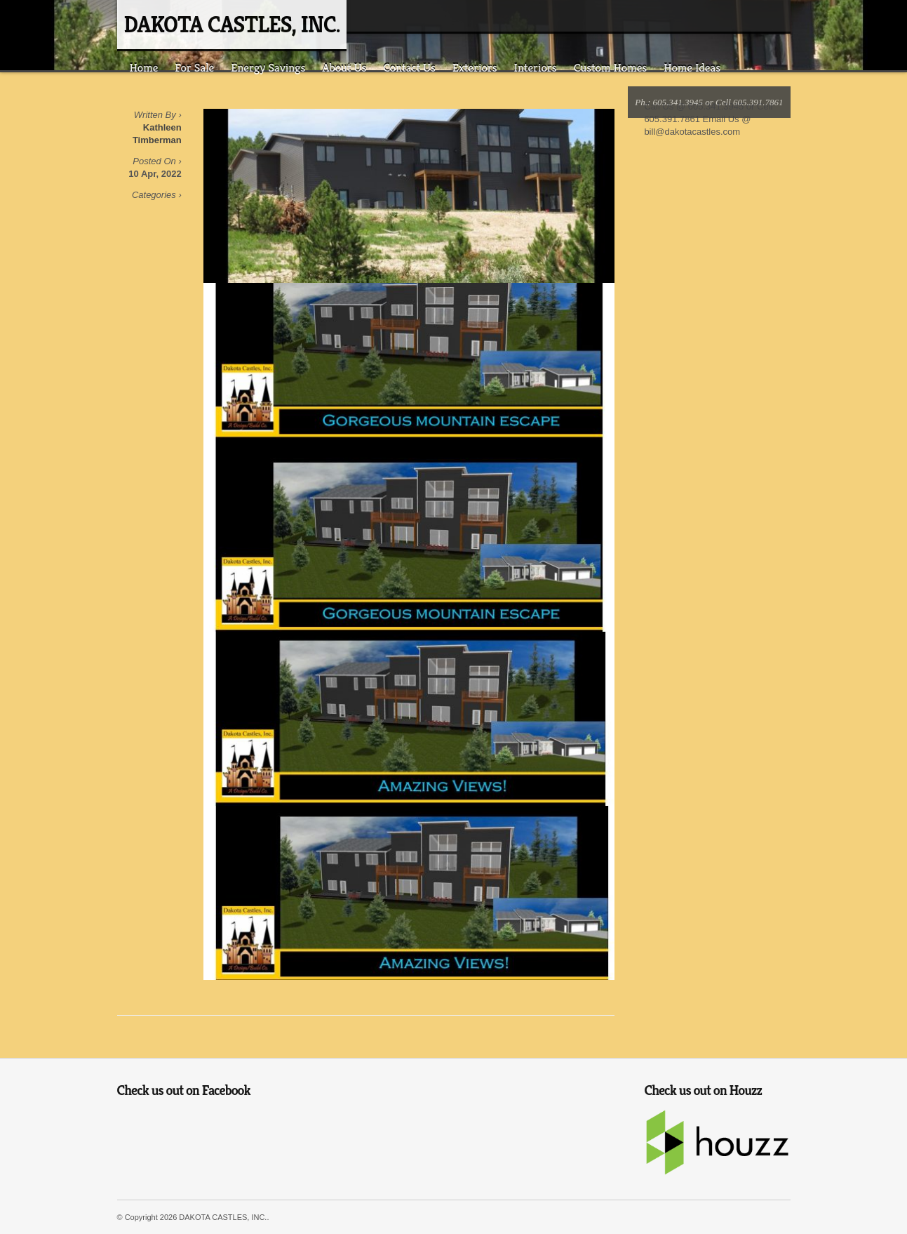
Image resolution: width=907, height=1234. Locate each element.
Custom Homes (610, 67)
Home (144, 67)
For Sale (194, 67)
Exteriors (474, 67)
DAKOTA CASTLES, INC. (232, 25)
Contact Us (409, 67)
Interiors (535, 67)
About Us (344, 67)
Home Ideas (692, 67)
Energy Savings (268, 67)
